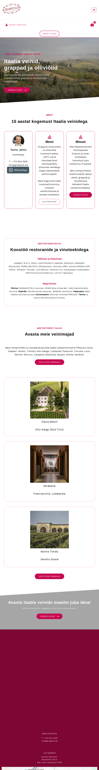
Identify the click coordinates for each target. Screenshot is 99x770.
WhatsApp (20, 171)
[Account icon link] (16, 24)
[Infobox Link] (49, 409)
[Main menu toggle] (94, 9)
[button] (49, 34)
